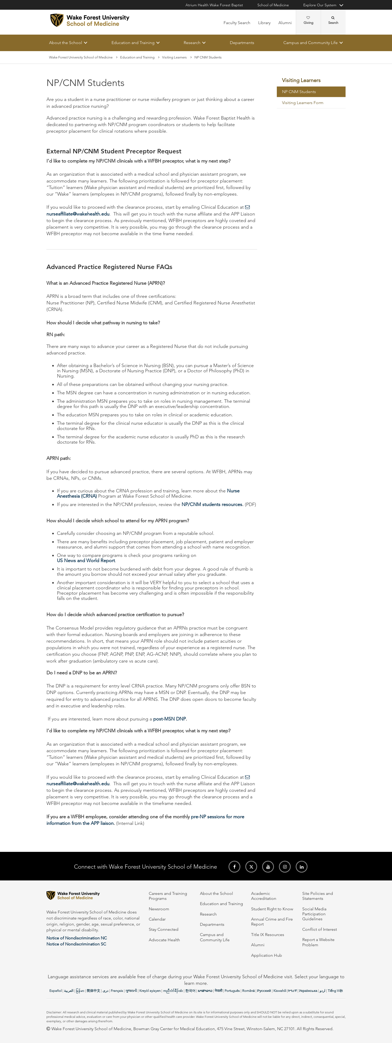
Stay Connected (163, 929)
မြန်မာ (80, 991)
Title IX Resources (267, 934)
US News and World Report (86, 561)
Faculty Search (237, 22)
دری (105, 991)
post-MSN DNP (169, 719)
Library (264, 22)
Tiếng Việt (335, 991)
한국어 (190, 991)
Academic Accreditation (263, 896)
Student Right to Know (272, 908)
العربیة (68, 991)
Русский (264, 991)
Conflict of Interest (319, 929)
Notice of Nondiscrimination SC (76, 944)
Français (117, 991)
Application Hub (266, 955)
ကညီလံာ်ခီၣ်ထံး (173, 991)
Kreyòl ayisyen (150, 991)
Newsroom (159, 908)
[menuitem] (311, 81)
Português (232, 991)
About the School (65, 42)
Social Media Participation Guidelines (314, 914)
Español (55, 991)
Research (192, 42)
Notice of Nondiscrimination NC (76, 938)
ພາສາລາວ (205, 991)
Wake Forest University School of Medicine (81, 57)
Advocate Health (164, 939)
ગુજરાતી (131, 991)
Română (248, 991)
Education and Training (133, 42)
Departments (242, 42)
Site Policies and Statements (317, 896)
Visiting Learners (174, 57)
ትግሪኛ (292, 991)
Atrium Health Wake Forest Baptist (214, 5)
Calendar (157, 919)
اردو (322, 991)
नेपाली (218, 991)
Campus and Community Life (310, 42)
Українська (308, 991)
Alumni (285, 22)
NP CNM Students (299, 91)
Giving (308, 20)
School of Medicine (273, 5)
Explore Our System (319, 5)
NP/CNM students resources (212, 505)
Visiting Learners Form (303, 102)
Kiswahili (279, 991)
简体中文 (93, 991)
